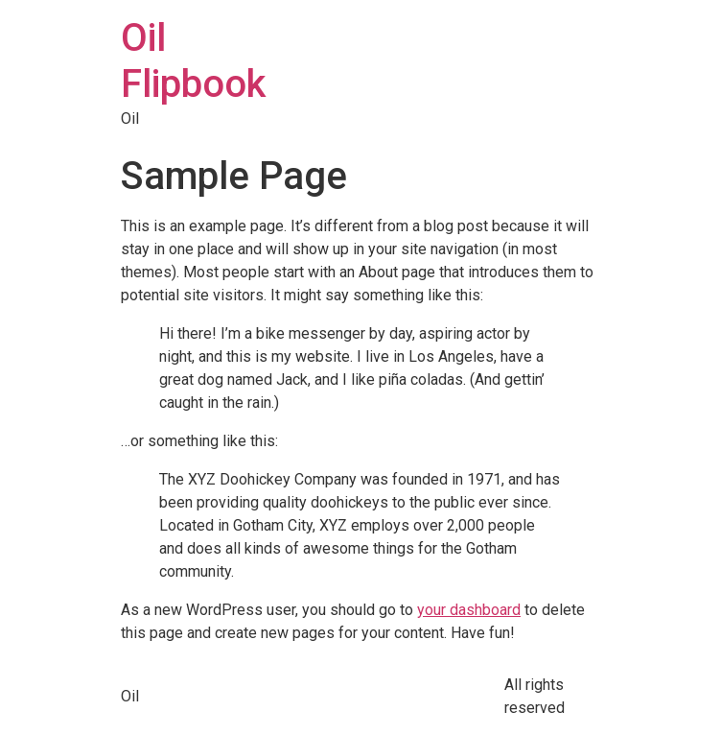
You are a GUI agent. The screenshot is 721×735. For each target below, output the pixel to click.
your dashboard (469, 610)
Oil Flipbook (193, 61)
